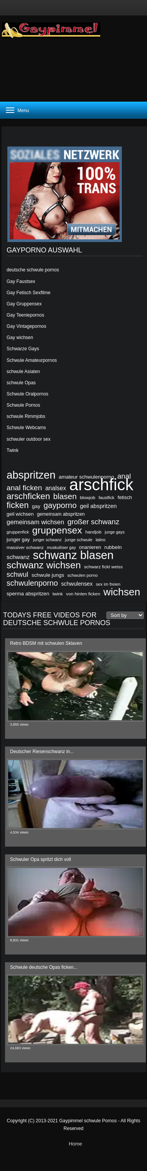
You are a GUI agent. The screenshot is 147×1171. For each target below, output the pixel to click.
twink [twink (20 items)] (58, 593)
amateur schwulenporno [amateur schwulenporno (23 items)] (86, 477)
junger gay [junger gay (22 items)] (18, 539)
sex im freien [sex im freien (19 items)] (108, 584)
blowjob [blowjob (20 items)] (87, 497)
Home (75, 1144)
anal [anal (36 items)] (124, 476)
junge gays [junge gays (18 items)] (115, 532)
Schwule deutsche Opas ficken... (43, 967)
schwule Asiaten (23, 371)
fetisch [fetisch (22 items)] (125, 497)
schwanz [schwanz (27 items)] (18, 557)
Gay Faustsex (21, 281)
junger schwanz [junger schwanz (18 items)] (47, 539)
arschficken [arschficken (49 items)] (28, 496)
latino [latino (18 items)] (100, 539)
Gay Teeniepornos (25, 315)
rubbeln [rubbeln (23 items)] (113, 547)
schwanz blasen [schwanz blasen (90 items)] (73, 555)
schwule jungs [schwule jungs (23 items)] (47, 575)
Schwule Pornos (23, 405)
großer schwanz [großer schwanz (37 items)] (93, 522)
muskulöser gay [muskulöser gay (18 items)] (61, 547)
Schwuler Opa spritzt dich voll (40, 859)
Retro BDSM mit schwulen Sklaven (46, 643)
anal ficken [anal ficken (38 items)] (24, 488)
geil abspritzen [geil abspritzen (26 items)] (98, 506)
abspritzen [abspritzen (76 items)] (31, 475)
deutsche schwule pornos (33, 270)
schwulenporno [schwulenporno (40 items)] (32, 583)
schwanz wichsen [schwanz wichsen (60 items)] (44, 565)
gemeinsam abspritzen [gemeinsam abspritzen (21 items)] (61, 514)
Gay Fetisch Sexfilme (28, 292)
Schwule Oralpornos (27, 394)
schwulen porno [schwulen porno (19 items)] (82, 575)
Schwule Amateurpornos (32, 360)
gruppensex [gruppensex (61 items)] (57, 530)
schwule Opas (21, 382)
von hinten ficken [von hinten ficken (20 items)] (83, 593)
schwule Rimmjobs (26, 416)
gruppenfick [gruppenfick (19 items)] (18, 532)
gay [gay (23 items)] (36, 506)
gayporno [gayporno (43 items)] (60, 505)
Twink (13, 450)
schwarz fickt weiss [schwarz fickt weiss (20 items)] (103, 566)
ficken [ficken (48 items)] (18, 505)
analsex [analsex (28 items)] (55, 488)
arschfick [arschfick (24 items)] (101, 485)
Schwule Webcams (26, 427)
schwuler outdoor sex (28, 439)
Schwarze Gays (23, 348)
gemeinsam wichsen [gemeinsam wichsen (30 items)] (35, 521)
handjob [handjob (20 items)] (93, 531)
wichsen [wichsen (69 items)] (121, 592)
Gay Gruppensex (24, 304)
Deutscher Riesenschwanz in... (42, 751)
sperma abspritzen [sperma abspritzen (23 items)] (28, 594)
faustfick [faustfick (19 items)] (107, 497)
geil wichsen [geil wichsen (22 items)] (20, 514)
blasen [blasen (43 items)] (65, 496)
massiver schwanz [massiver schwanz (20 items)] (25, 547)
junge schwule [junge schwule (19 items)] (78, 539)
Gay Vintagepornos (26, 326)
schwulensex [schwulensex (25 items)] (76, 584)
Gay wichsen (20, 337)
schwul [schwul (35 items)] (17, 574)
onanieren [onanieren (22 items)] (90, 547)
